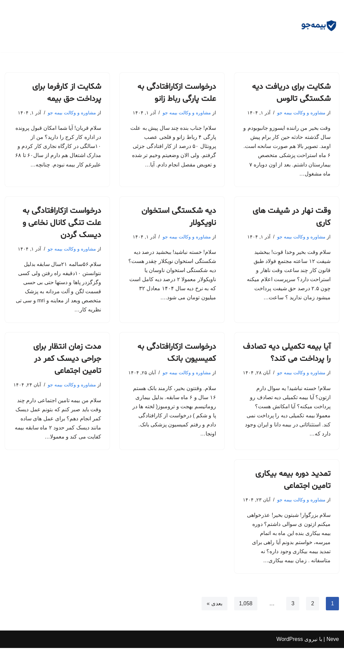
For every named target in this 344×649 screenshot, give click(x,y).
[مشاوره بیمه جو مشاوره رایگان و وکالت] (319, 26)
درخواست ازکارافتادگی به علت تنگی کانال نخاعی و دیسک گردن (62, 223)
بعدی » (214, 605)
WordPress (289, 640)
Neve (333, 640)
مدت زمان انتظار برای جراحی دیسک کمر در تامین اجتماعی (67, 359)
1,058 (245, 605)
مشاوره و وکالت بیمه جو (301, 112)
